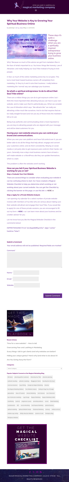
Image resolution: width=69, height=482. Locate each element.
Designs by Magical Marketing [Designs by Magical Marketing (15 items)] (35, 385)
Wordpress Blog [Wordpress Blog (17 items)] (49, 413)
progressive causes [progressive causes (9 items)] (26, 401)
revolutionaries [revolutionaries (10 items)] (11, 405)
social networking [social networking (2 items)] (25, 405)
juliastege (11, 28)
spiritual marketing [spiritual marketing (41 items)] (12, 409)
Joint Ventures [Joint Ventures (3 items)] (41, 393)
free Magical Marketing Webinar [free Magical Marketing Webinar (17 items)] (16, 389)
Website (10, 285)
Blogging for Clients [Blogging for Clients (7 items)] (36, 381)
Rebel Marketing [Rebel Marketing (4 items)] (54, 401)
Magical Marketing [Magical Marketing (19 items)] (35, 397)
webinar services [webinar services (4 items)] (56, 409)
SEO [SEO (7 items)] (18, 405)
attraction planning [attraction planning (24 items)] (47, 377)
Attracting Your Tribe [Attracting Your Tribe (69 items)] (36, 377)
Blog (24, 28)
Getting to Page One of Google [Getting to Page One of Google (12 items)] (46, 389)
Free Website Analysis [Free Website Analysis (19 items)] (31, 389)
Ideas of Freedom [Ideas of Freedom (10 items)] (20, 393)
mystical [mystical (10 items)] (17, 401)
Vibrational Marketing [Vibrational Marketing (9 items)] (38, 409)
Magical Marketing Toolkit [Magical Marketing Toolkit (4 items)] (48, 397)
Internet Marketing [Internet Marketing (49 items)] (31, 393)
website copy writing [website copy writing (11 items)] (13, 413)
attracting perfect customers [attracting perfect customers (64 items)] (21, 377)
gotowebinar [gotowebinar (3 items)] (11, 393)
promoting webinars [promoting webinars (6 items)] (38, 401)
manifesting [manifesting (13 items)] (11, 401)
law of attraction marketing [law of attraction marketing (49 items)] (14, 397)
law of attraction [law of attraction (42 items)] (51, 393)
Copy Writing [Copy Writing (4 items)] (22, 385)
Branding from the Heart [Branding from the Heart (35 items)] (49, 381)
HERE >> (50, 191)
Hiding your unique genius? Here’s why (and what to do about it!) (32, 356)
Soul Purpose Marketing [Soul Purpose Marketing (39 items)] (37, 405)
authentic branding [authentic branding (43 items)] (12, 381)
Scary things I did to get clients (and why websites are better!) (31, 351)
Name (10, 273)
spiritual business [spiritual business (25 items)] (49, 405)
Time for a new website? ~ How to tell (22, 343)
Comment (11, 250)
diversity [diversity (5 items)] (47, 385)
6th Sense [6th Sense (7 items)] (10, 377)
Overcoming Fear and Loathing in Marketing (24, 347)
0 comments (31, 28)
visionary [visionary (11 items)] (47, 409)
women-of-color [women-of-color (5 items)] (39, 413)
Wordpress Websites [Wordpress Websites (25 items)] (13, 417)
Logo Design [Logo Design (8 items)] (26, 397)
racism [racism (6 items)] (46, 401)
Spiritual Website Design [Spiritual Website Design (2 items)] (25, 409)
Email (9, 279)
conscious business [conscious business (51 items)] (12, 385)
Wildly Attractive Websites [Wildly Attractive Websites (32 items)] (26, 413)
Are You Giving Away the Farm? (19, 360)
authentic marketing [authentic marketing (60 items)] (24, 381)
